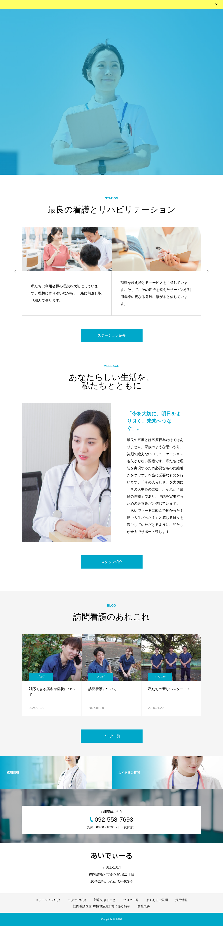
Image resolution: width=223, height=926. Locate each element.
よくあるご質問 (157, 900)
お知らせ (160, 676)
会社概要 (143, 906)
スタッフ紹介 (111, 562)
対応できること (105, 900)
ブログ (41, 676)
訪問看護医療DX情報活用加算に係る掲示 (101, 906)
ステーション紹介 (111, 335)
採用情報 (181, 900)
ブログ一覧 (111, 736)
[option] (111, 92)
